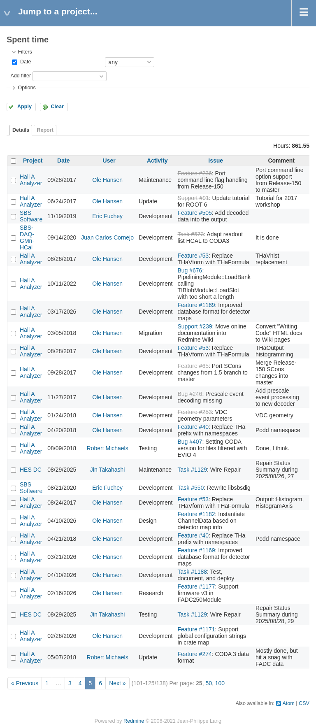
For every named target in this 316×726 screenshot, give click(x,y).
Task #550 (190, 487)
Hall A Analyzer (31, 179)
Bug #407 (189, 441)
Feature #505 (194, 212)
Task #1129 (192, 469)
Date (25, 62)
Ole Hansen (107, 180)
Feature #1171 (196, 629)
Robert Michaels (107, 448)
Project (32, 160)
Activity (157, 160)
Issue (215, 160)
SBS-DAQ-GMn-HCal (27, 237)
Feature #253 (194, 412)
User (109, 160)
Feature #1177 (196, 586)
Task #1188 (192, 571)
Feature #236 (194, 173)
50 (208, 683)
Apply (24, 106)
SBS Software (31, 216)
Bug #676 (189, 270)
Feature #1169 (196, 305)
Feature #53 (193, 255)
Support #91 (193, 198)
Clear (57, 106)
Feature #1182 (196, 514)
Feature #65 (193, 366)
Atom (288, 703)
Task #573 (190, 234)
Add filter (20, 76)
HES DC (31, 469)
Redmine (133, 721)
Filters (25, 52)
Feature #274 (194, 654)
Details (20, 130)
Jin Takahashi (107, 469)
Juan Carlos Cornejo (107, 237)
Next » (117, 683)
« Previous (24, 683)
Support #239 (194, 326)
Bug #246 (189, 394)
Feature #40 (193, 427)
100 (220, 683)
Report (45, 130)
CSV (304, 703)
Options (26, 88)
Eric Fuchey (107, 216)
